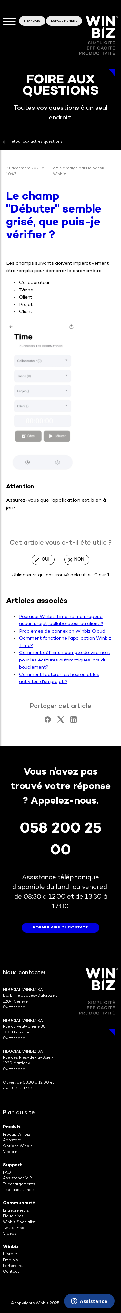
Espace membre (64, 21)
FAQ (7, 1173)
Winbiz (11, 1246)
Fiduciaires (13, 1216)
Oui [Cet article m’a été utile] (45, 559)
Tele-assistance (18, 1190)
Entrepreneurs (16, 1211)
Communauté (19, 1203)
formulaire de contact (60, 928)
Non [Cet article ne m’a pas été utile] (79, 559)
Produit (12, 1127)
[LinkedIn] (73, 721)
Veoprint (11, 1152)
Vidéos (9, 1234)
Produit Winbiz (16, 1135)
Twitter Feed (14, 1228)
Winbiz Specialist (19, 1222)
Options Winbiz (18, 1146)
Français (32, 21)
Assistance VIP (17, 1178)
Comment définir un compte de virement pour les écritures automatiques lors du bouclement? (64, 660)
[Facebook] (48, 721)
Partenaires (14, 1266)
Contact (11, 1272)
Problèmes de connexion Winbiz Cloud (62, 631)
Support (12, 1165)
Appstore (12, 1140)
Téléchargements (19, 1184)
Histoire (10, 1254)
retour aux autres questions (36, 142)
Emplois (10, 1260)
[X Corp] (60, 721)
